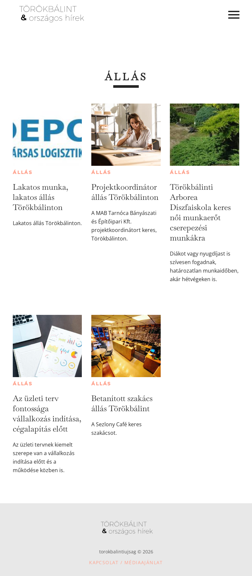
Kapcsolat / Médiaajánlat (126, 562)
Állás (23, 172)
